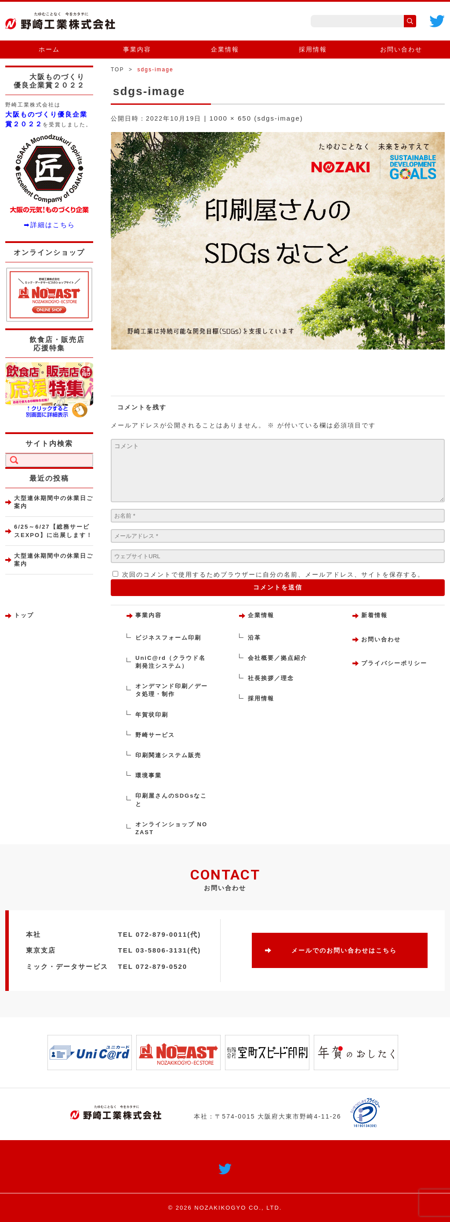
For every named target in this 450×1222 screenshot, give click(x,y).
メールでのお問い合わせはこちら (344, 950)
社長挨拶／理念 (271, 678)
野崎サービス (155, 735)
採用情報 (313, 49)
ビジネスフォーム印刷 (168, 637)
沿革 (254, 637)
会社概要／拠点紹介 (277, 658)
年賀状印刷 (151, 714)
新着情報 (374, 615)
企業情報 (225, 49)
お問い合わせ (401, 49)
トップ (24, 615)
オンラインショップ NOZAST (171, 828)
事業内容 (137, 49)
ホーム (49, 49)
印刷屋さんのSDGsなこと (171, 799)
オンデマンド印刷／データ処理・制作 (171, 690)
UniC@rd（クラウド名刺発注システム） (170, 662)
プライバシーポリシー (394, 663)
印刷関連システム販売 (168, 755)
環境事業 (148, 775)
